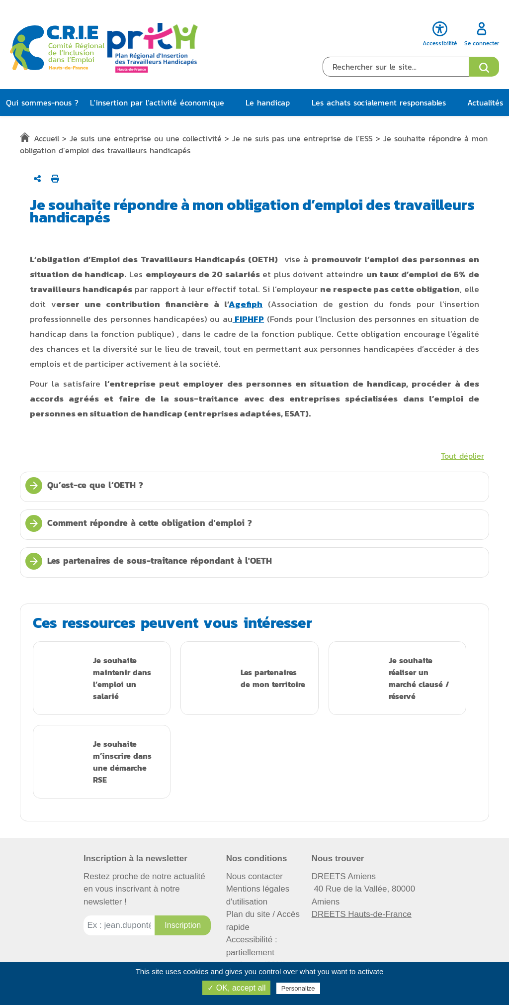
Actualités (485, 102)
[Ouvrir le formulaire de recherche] (484, 67)
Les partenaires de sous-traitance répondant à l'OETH (148, 561)
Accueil (46, 138)
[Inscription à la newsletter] (183, 925)
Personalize (298, 988)
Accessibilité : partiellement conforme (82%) (256, 952)
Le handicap (268, 102)
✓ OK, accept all (236, 988)
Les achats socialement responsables (379, 102)
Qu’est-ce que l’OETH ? (84, 485)
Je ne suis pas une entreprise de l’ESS (302, 138)
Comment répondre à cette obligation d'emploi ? (138, 523)
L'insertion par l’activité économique (157, 102)
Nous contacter (254, 876)
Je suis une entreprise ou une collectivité (146, 138)
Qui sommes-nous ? (42, 102)
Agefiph (245, 304)
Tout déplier (462, 456)
